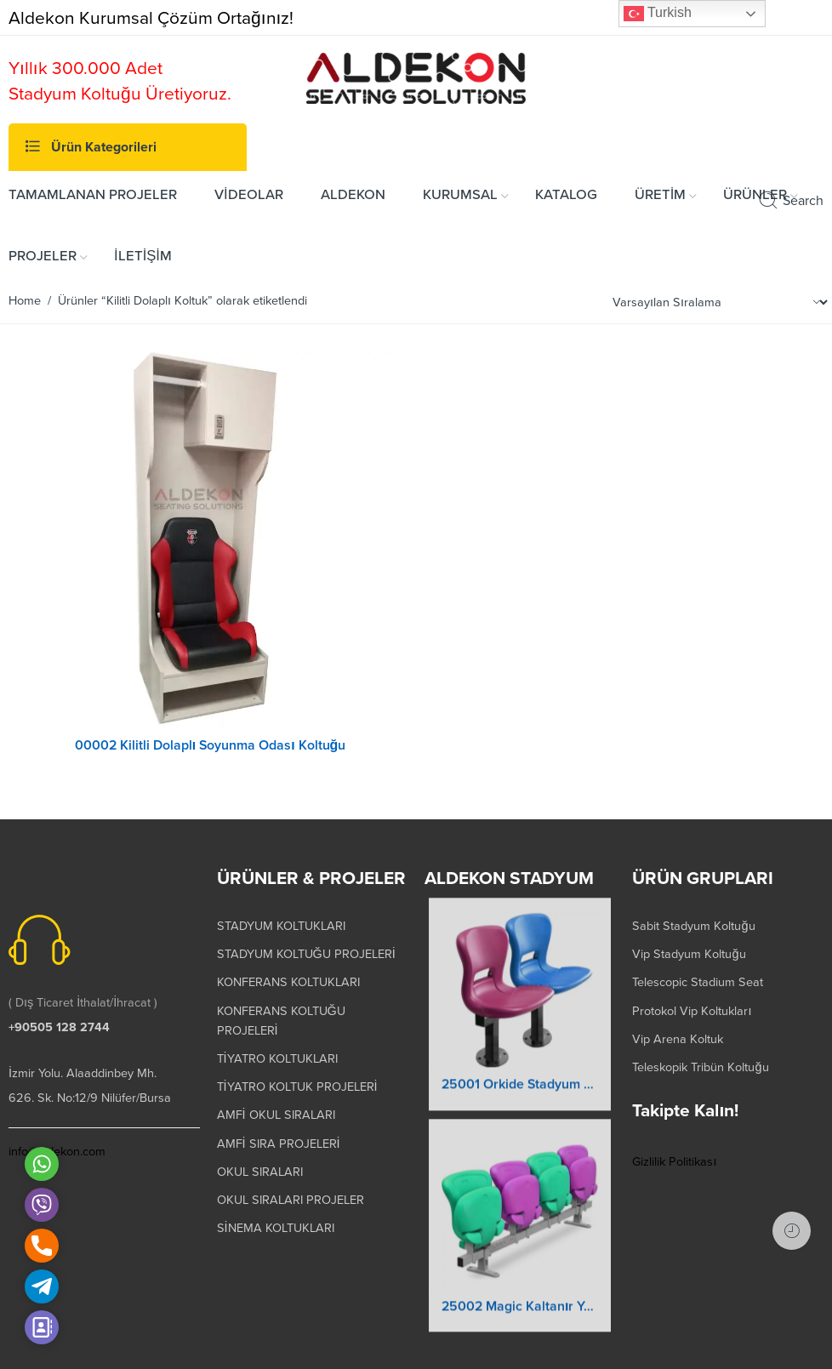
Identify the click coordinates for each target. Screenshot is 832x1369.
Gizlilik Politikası (674, 1152)
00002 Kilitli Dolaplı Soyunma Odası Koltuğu (210, 745)
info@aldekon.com (57, 1142)
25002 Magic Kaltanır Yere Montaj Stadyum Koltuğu (520, 1309)
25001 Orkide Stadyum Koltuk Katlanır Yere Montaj (520, 1087)
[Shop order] (717, 302)
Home (25, 301)
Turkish (658, 13)
